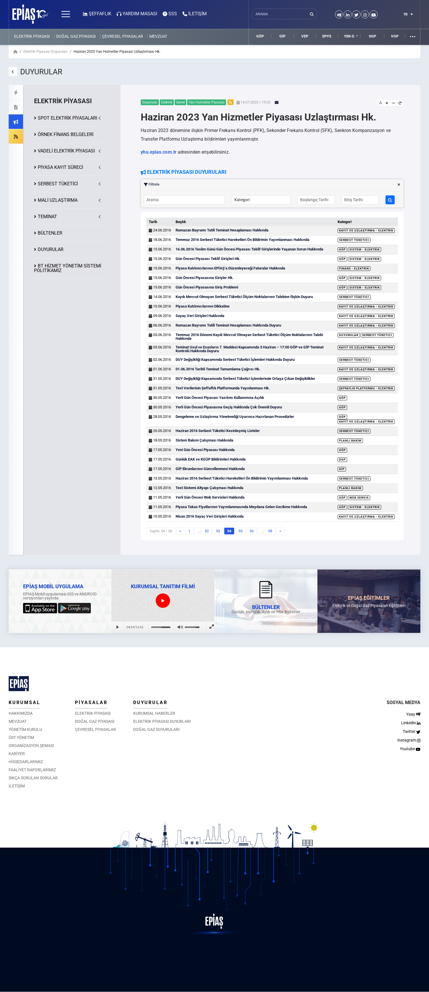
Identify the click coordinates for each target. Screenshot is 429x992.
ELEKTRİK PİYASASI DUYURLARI (162, 721)
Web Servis (359, 497)
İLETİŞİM (17, 786)
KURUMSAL (24, 702)
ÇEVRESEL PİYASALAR (122, 36)
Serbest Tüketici (354, 240)
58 (270, 531)
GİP (282, 36)
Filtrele (272, 184)
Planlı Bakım (350, 440)
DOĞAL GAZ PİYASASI (76, 36)
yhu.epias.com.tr (158, 152)
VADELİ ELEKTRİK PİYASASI (66, 151)
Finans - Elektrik (354, 268)
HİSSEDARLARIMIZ (26, 761)
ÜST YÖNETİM (21, 737)
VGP (394, 36)
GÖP (260, 36)
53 (218, 531)
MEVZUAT (158, 36)
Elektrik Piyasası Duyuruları (45, 51)
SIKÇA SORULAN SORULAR (33, 778)
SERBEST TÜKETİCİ (58, 183)
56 (252, 531)
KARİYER (17, 753)
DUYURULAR (50, 249)
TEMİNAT (47, 216)
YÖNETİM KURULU (25, 729)
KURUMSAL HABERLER (154, 713)
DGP (342, 459)
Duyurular (348, 335)
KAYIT (60, 167)
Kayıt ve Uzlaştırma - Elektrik (366, 230)
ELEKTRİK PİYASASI (32, 36)
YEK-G (349, 36)
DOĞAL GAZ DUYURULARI (156, 729)
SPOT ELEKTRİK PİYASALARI (67, 118)
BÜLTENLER (50, 233)
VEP (304, 36)
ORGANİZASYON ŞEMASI (31, 745)
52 (207, 531)
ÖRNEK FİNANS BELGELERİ (65, 134)
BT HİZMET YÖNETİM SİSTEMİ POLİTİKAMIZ (67, 268)
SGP (372, 36)
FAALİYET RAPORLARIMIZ (32, 769)
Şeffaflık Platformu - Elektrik (366, 388)
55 (240, 531)
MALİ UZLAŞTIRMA (58, 200)
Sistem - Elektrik (364, 249)
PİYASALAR (91, 702)
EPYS (326, 36)
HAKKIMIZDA (21, 713)
